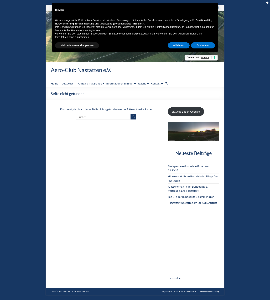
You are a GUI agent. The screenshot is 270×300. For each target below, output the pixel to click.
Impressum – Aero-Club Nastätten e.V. (179, 291)
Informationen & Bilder (119, 83)
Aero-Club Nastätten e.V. (84, 70)
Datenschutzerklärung (209, 291)
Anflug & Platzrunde (90, 83)
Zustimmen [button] (202, 45)
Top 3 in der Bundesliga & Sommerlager (191, 196)
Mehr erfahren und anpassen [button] (77, 45)
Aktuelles (68, 83)
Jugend (142, 83)
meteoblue (174, 278)
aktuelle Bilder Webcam (186, 111)
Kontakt (155, 83)
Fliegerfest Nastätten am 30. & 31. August (192, 202)
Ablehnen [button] (178, 45)
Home (54, 83)
